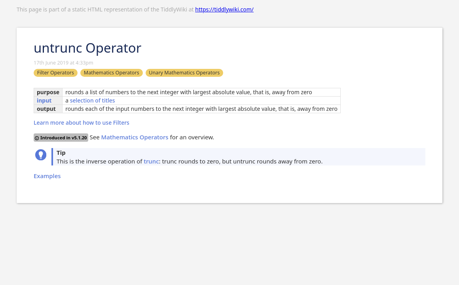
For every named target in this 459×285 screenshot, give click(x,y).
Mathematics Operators (135, 137)
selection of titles (92, 100)
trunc (151, 161)
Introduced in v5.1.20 (61, 138)
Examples (47, 176)
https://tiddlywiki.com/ (224, 9)
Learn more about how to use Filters (81, 122)
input (44, 100)
